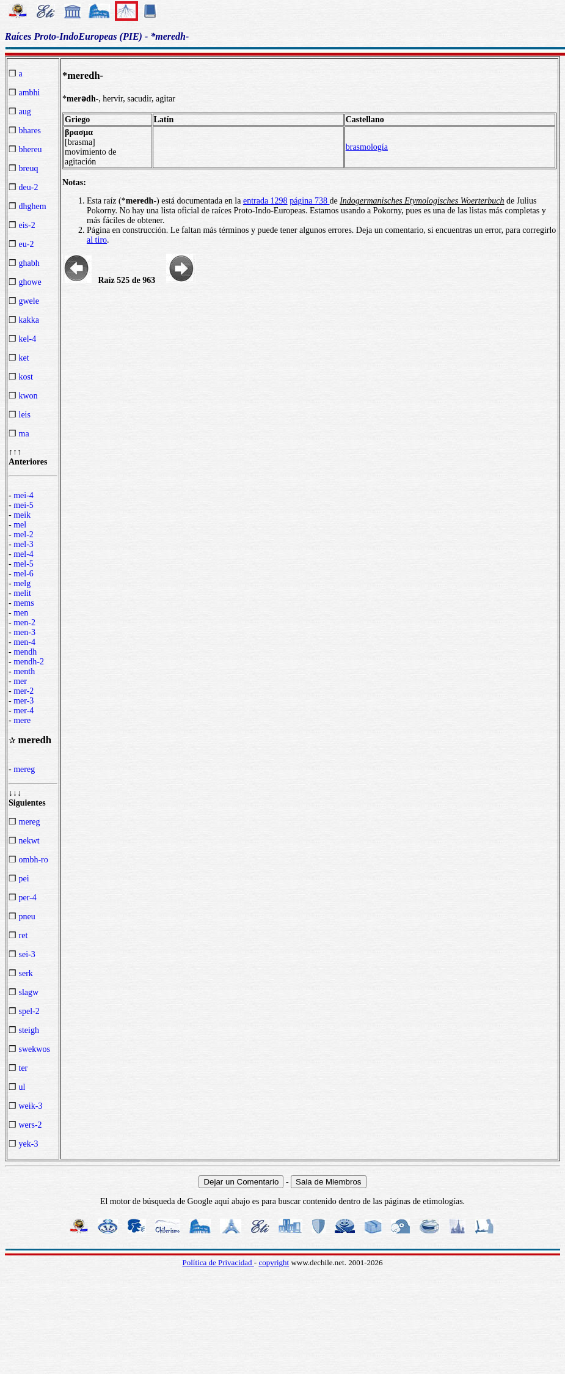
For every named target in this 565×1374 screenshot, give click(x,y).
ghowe (30, 282)
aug (25, 111)
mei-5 (23, 505)
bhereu (30, 149)
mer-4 (23, 710)
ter (23, 1068)
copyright (273, 1262)
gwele (29, 301)
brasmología (367, 147)
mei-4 (23, 495)
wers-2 (30, 1125)
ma (24, 433)
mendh (25, 651)
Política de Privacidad (217, 1262)
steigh (29, 1030)
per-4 (28, 897)
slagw (29, 992)
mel (19, 524)
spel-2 (29, 1011)
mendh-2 (28, 661)
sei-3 (27, 954)
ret (23, 935)
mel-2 (23, 534)
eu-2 (26, 244)
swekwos (34, 1049)
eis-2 (27, 225)
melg (22, 583)
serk (26, 973)
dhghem (32, 206)
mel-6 (23, 573)
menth (24, 671)
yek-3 (28, 1143)
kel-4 (28, 339)
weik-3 (31, 1106)
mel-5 (23, 563)
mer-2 (23, 691)
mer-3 (23, 700)
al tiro (97, 239)
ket (24, 357)
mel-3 (23, 544)
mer (20, 681)
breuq (28, 168)
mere (22, 720)
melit (22, 593)
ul (22, 1087)
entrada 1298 (265, 200)
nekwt (29, 840)
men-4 (24, 642)
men (20, 612)
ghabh (29, 263)
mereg (24, 769)
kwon (28, 395)
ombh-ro (33, 859)
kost (26, 376)
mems (23, 603)
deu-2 (28, 187)
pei (24, 878)
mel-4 (23, 554)
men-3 (24, 632)
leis (25, 414)
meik (22, 515)
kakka (29, 320)
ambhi (29, 92)
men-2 (24, 622)
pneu (27, 916)
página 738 (309, 200)
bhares (30, 130)
